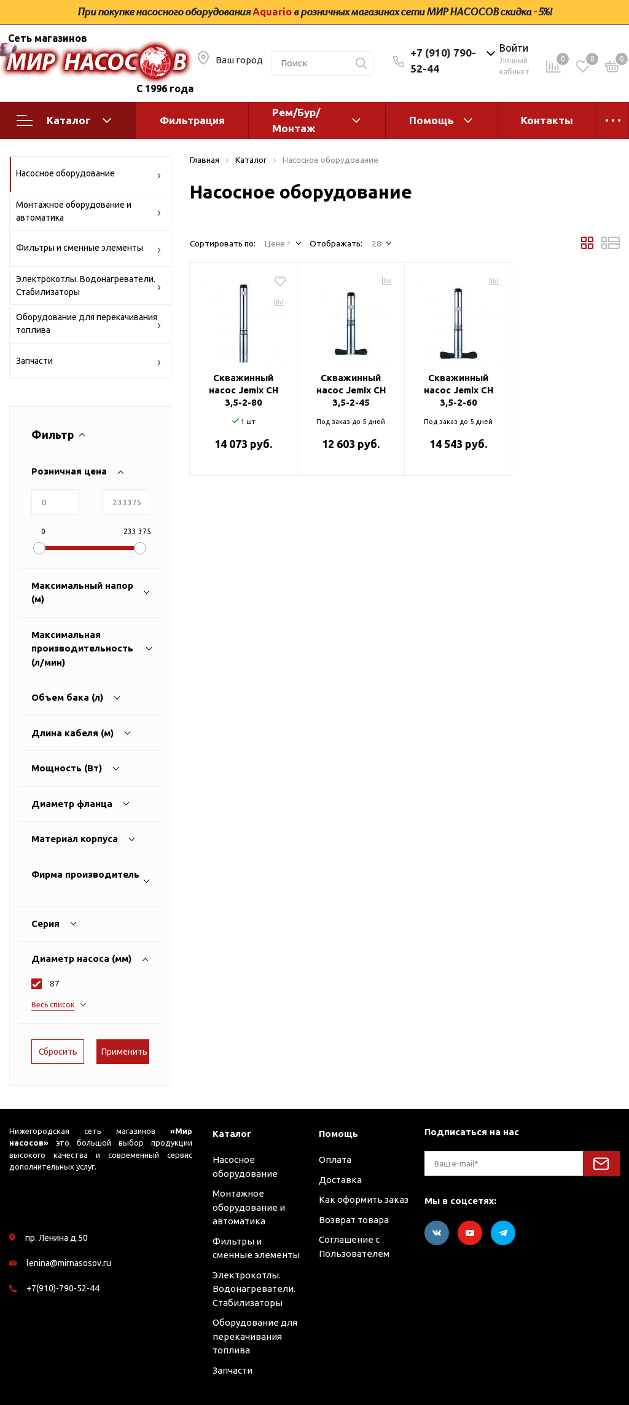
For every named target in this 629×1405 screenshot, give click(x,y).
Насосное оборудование (89, 175)
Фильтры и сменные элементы (89, 250)
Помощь (431, 120)
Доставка (340, 1180)
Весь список (52, 1005)
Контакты (547, 120)
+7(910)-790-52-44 (63, 1288)
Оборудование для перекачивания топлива (89, 323)
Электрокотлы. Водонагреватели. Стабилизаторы (89, 285)
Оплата (335, 1159)
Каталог (64, 120)
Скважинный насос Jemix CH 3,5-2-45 (351, 389)
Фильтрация (192, 120)
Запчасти (89, 363)
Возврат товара (354, 1219)
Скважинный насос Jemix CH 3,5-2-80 (243, 389)
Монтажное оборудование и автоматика (89, 211)
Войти (513, 47)
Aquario (272, 11)
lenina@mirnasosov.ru (68, 1263)
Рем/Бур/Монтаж (296, 120)
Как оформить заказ (363, 1199)
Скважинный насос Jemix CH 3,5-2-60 (458, 389)
